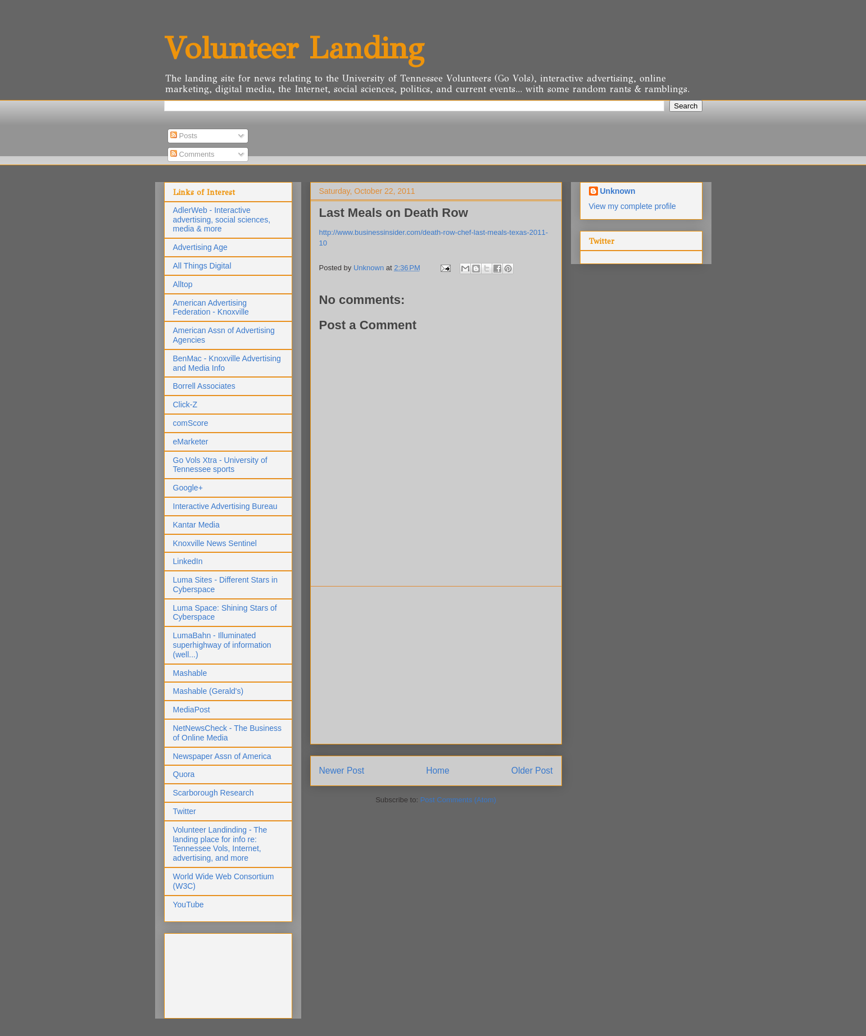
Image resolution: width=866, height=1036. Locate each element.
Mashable (190, 673)
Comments (192, 154)
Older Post (532, 770)
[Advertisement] (436, 665)
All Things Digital (202, 265)
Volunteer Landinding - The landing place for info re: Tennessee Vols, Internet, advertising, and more (220, 843)
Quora (184, 774)
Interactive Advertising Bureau (225, 506)
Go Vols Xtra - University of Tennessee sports (220, 465)
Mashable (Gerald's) (208, 691)
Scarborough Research (213, 792)
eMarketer (190, 441)
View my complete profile (632, 206)
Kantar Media (196, 524)
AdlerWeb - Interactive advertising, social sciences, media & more (222, 220)
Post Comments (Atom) (458, 800)
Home (438, 770)
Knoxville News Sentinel (215, 543)
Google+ (188, 487)
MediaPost (191, 709)
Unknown (618, 191)
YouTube (188, 904)
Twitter (184, 811)
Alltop (183, 284)
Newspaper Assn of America (222, 756)
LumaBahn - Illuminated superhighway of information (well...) (222, 645)
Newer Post (342, 770)
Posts (183, 135)
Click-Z (185, 404)
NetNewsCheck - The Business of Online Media (227, 733)
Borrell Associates (204, 385)
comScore (190, 423)
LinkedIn (188, 561)
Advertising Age (200, 247)
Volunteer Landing (294, 48)
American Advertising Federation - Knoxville (211, 307)
